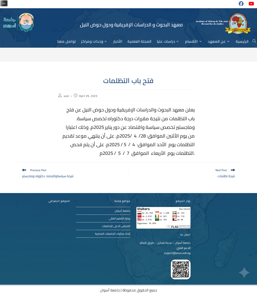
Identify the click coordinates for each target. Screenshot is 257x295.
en (3, 3)
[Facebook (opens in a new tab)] (239, 5)
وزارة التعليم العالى (119, 218)
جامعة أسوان (122, 210)
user (66, 96)
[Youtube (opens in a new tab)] (249, 5)
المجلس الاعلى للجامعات (116, 226)
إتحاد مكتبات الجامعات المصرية (112, 233)
